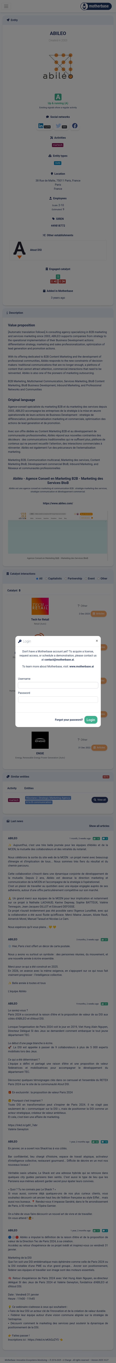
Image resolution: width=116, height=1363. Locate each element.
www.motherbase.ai (81, 666)
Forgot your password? (69, 719)
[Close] (97, 641)
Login (91, 720)
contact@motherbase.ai (59, 659)
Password (24, 693)
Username (24, 678)
